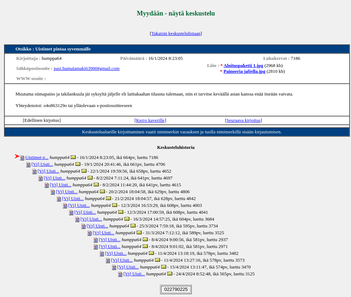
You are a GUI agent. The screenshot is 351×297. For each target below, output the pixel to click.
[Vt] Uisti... (42, 164)
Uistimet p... (36, 157)
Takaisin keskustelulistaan (175, 33)
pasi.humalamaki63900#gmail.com (87, 68)
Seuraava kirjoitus (243, 120)
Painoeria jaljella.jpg (244, 71)
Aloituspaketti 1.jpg (243, 65)
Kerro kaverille (150, 120)
